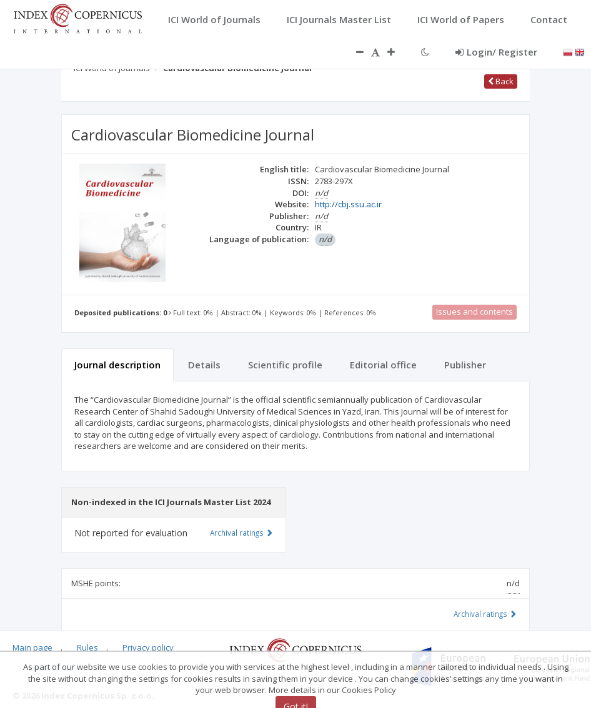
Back (501, 81)
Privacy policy (148, 647)
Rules (87, 647)
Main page (32, 647)
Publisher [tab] (465, 364)
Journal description (117, 364)
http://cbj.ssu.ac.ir (348, 204)
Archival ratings (485, 614)
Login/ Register (496, 52)
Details (204, 364)
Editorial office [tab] (383, 364)
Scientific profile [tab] (285, 364)
